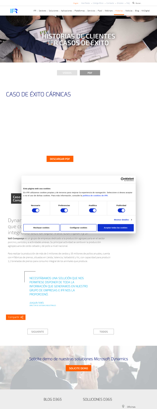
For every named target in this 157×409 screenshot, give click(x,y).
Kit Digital (146, 10)
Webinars (109, 10)
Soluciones (53, 10)
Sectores (42, 10)
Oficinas (131, 406)
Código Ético (98, 3)
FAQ (128, 3)
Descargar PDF (60, 158)
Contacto (110, 3)
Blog (137, 10)
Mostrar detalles (121, 220)
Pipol (100, 10)
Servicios (91, 10)
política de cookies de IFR (95, 195)
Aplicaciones (66, 10)
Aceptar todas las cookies (115, 228)
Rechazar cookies (41, 228)
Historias (119, 10)
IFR (35, 10)
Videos (67, 72)
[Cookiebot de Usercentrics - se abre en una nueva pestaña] (123, 179)
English (75, 3)
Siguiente (37, 331)
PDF (90, 72)
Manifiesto (85, 3)
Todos (104, 331)
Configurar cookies (78, 228)
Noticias (129, 10)
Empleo (120, 3)
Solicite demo (78, 368)
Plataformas (80, 10)
